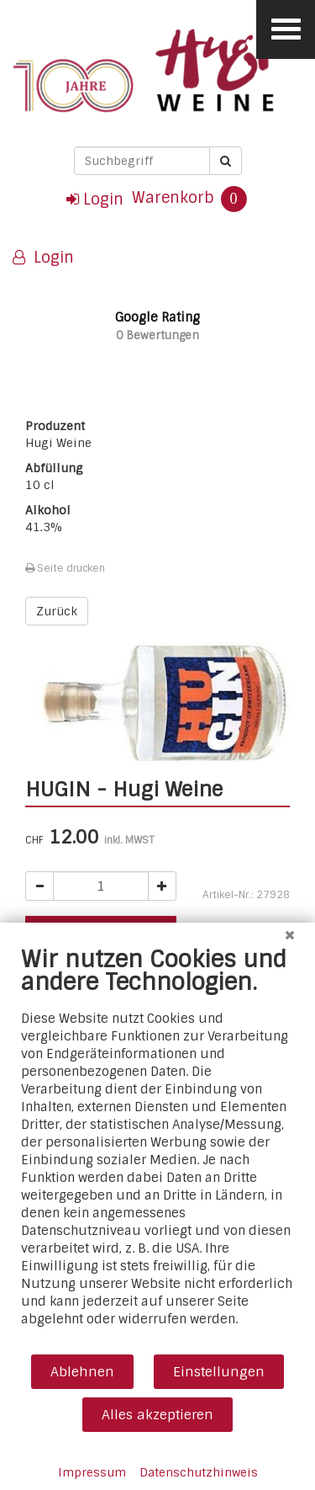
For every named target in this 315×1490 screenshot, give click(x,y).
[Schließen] (289, 935)
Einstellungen (219, 1372)
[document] (157, 1149)
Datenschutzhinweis (198, 1472)
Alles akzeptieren (157, 1414)
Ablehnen (82, 1372)
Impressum (92, 1472)
